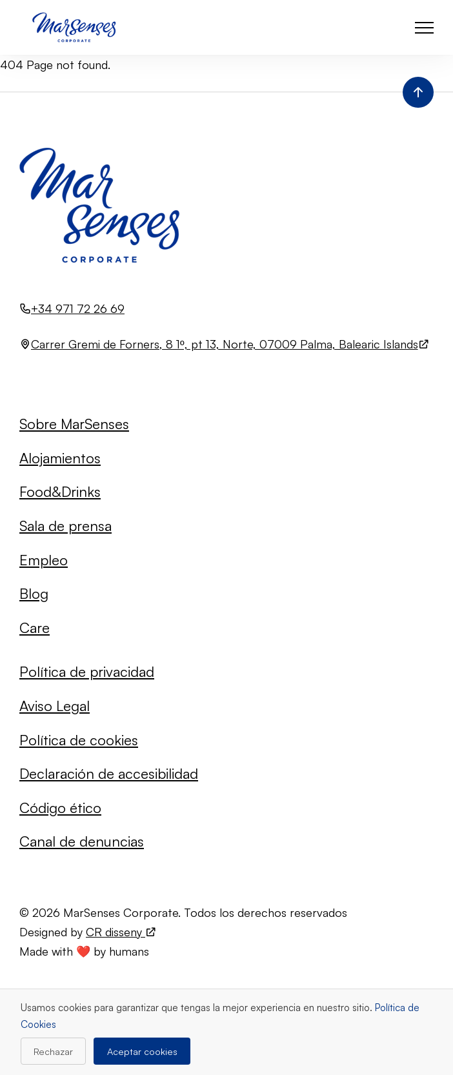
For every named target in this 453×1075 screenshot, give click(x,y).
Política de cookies (78, 739)
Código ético (60, 807)
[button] (424, 27)
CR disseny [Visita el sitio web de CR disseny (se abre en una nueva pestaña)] (121, 932)
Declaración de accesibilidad (108, 773)
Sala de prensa (65, 525)
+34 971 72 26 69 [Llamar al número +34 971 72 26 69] (78, 308)
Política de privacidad (86, 671)
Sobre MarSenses (74, 423)
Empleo (43, 559)
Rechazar (53, 1051)
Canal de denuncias (81, 841)
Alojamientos (60, 458)
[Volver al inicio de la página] (418, 92)
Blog (33, 593)
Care (34, 627)
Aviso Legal (54, 705)
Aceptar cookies (142, 1051)
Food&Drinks (60, 491)
